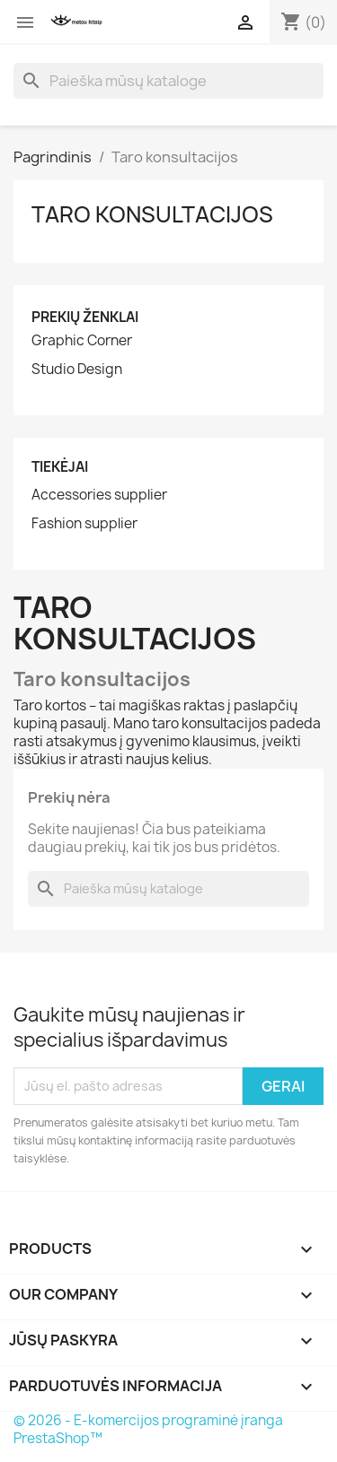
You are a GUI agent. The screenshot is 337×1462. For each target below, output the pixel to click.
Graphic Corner (81, 341)
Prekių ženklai (84, 317)
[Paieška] (168, 81)
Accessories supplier (99, 495)
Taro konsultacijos (152, 214)
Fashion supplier (84, 524)
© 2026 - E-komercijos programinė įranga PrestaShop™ (148, 1429)
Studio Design (76, 370)
